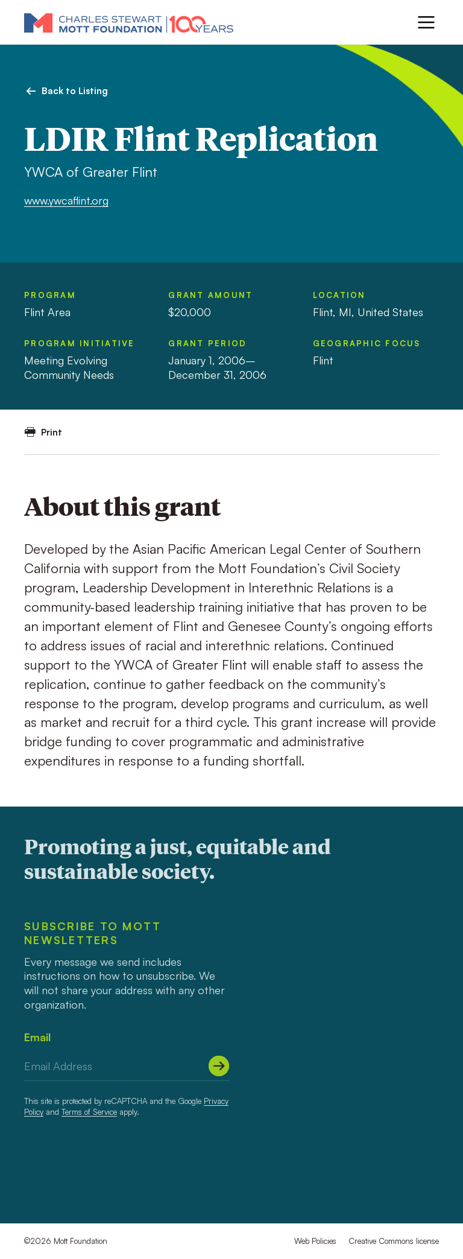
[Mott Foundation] (128, 22)
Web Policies (315, 1241)
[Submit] (219, 1066)
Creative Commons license (393, 1241)
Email (37, 1037)
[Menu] (426, 22)
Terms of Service (89, 1112)
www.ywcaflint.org (66, 200)
